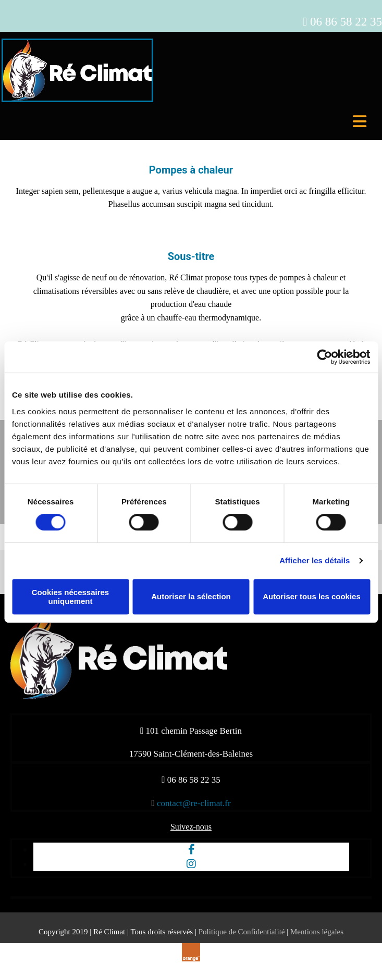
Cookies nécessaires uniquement (70, 596)
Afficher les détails (314, 560)
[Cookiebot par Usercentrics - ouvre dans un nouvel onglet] (324, 357)
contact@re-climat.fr (194, 803)
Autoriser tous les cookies (312, 596)
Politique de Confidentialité (242, 932)
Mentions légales (316, 932)
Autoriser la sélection (191, 596)
